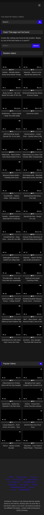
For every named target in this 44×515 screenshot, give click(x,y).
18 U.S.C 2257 (18, 480)
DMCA (11, 477)
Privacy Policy (22, 477)
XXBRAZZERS (24, 490)
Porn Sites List (14, 482)
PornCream (12, 485)
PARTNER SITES (30, 482)
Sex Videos (24, 485)
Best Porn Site (32, 480)
